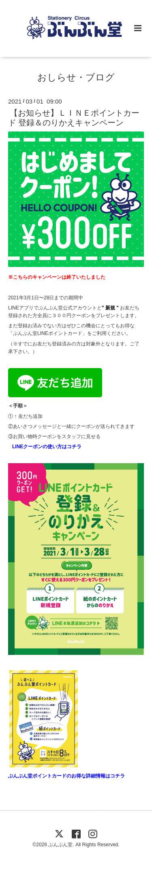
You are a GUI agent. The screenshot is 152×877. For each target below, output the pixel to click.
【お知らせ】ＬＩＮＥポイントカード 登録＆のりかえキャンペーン (73, 117)
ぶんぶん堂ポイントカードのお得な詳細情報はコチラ (66, 776)
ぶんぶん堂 (60, 844)
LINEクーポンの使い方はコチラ (46, 446)
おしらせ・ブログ (76, 77)
